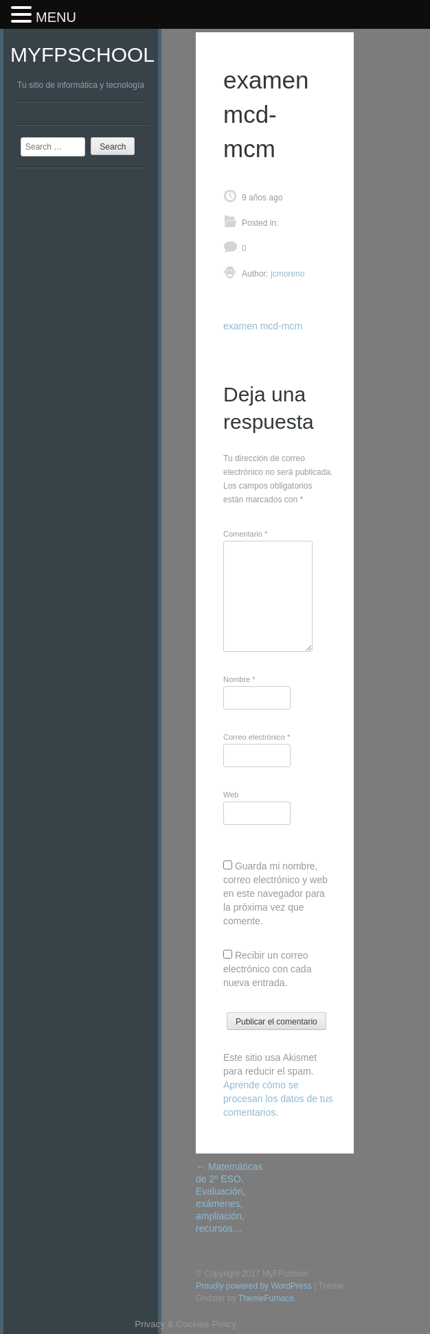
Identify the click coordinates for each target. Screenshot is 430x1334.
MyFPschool (82, 54)
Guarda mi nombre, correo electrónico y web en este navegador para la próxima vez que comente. (275, 893)
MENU (56, 17)
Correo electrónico (256, 737)
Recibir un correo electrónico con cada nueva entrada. (267, 969)
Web (230, 795)
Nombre (239, 679)
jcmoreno (287, 274)
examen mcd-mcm (262, 325)
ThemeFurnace (266, 1298)
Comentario (245, 534)
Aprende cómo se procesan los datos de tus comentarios (278, 1098)
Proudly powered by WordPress (254, 1286)
